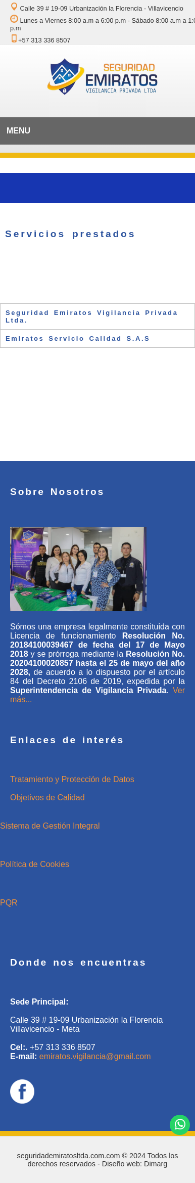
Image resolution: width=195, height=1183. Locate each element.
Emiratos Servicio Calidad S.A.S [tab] (78, 338)
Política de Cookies (34, 864)
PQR (9, 902)
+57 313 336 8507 (40, 40)
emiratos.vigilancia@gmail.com (95, 1056)
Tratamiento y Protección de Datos (72, 779)
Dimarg (155, 1164)
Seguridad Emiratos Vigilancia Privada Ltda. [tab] (92, 316)
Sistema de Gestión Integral (50, 826)
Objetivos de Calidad (47, 797)
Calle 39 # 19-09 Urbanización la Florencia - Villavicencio (96, 8)
